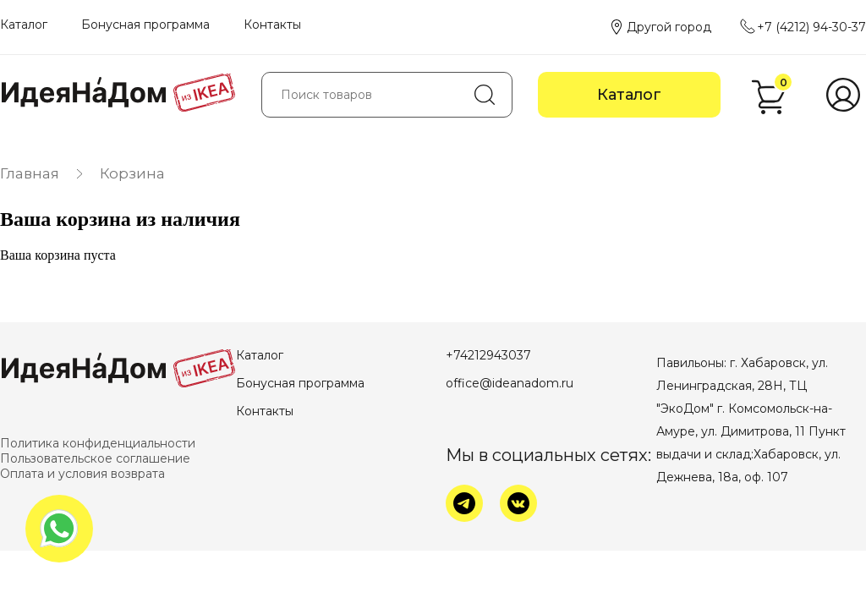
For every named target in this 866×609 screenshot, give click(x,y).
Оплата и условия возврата (82, 473)
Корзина (132, 173)
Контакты (272, 24)
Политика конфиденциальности (97, 443)
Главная (29, 173)
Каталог (23, 24)
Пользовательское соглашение (95, 458)
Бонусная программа (145, 24)
